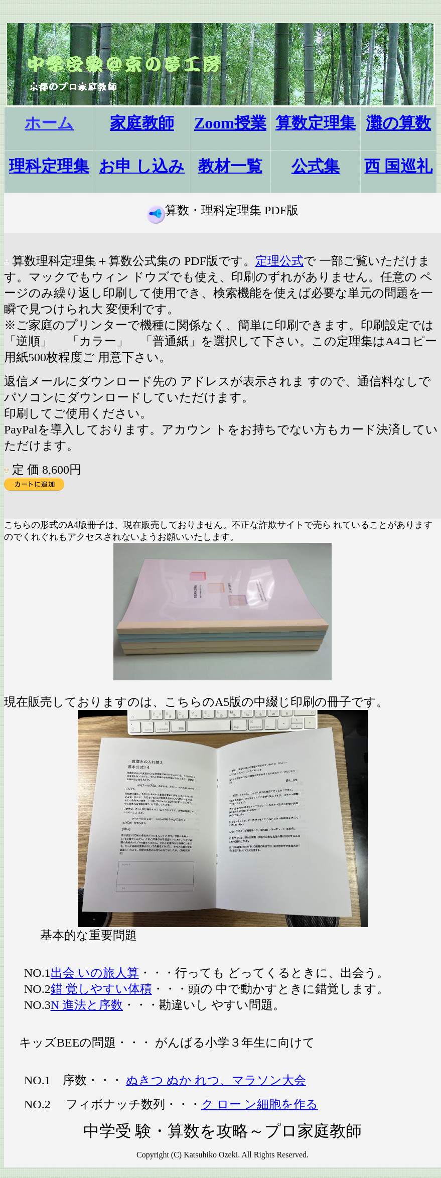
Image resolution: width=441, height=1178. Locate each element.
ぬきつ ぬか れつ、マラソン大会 (216, 1080)
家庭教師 (142, 123)
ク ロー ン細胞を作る (259, 1104)
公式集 (315, 166)
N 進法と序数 (87, 1004)
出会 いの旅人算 (95, 972)
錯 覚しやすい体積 (101, 988)
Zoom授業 (230, 123)
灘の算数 (398, 123)
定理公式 (279, 260)
